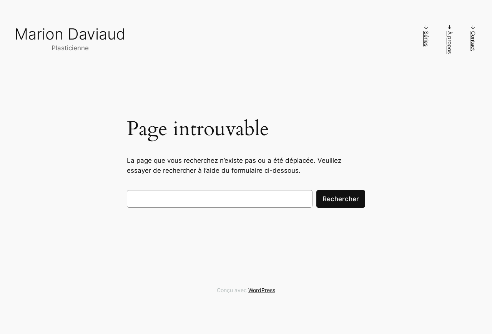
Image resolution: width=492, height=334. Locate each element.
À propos (450, 42)
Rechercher (340, 199)
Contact (473, 41)
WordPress (261, 290)
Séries (426, 38)
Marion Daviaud (70, 34)
